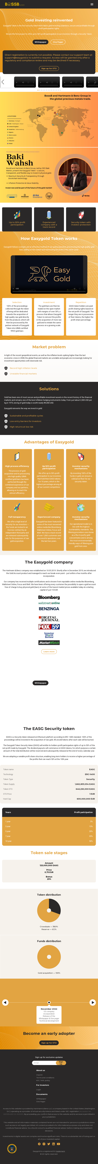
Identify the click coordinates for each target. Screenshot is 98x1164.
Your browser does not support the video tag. (49, 274)
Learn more (49, 652)
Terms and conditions (45, 1078)
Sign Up (61, 1063)
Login (38, 1090)
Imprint (39, 1075)
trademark (60, 1151)
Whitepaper (40, 42)
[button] (39, 90)
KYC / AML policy (43, 1080)
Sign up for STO (49, 68)
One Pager (58, 42)
